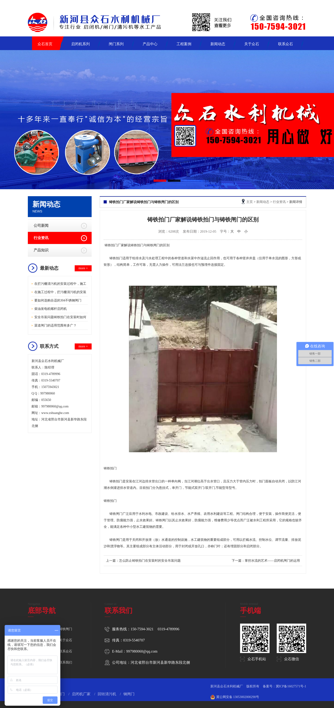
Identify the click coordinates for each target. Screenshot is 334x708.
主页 (249, 202)
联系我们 (65, 662)
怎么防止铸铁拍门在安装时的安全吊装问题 (150, 560)
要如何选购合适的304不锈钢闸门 (57, 300)
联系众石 (285, 44)
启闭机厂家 (81, 694)
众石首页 (45, 44)
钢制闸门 (58, 694)
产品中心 (150, 44)
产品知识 (41, 250)
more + (83, 268)
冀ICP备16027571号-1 (291, 686)
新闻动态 (217, 44)
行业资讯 (41, 238)
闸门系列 (116, 44)
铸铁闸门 (65, 629)
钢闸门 (129, 694)
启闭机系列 (80, 44)
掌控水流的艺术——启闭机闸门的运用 (272, 560)
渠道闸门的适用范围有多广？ (55, 325)
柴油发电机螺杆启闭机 (50, 309)
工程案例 (184, 44)
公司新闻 (41, 225)
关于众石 (251, 44)
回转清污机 (107, 694)
